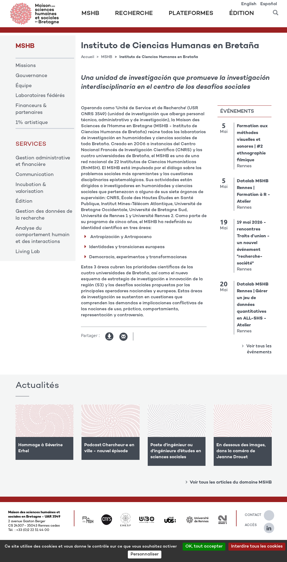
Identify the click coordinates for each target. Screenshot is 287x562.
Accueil (87, 57)
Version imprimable (109, 336)
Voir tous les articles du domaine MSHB (231, 482)
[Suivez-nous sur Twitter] (272, 513)
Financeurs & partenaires (31, 109)
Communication (35, 175)
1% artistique (32, 123)
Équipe (24, 86)
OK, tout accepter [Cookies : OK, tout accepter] (204, 546)
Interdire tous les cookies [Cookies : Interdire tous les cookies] (257, 546)
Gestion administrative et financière (43, 161)
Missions (26, 66)
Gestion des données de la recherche (44, 215)
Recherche (134, 13)
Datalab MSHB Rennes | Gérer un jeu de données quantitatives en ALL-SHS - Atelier (252, 305)
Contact (250, 515)
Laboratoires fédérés (40, 96)
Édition (241, 13)
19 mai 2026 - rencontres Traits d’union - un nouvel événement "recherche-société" (253, 243)
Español (268, 4)
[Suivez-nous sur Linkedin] (272, 526)
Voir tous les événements (258, 348)
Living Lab (28, 252)
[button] (275, 10)
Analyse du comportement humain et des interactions (43, 235)
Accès (250, 525)
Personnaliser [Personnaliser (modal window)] (145, 554)
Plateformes (191, 13)
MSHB (90, 13)
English (248, 4)
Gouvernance (31, 76)
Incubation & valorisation (31, 188)
